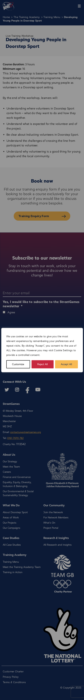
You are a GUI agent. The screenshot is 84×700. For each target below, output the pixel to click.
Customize (18, 364)
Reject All (42, 364)
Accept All (66, 364)
